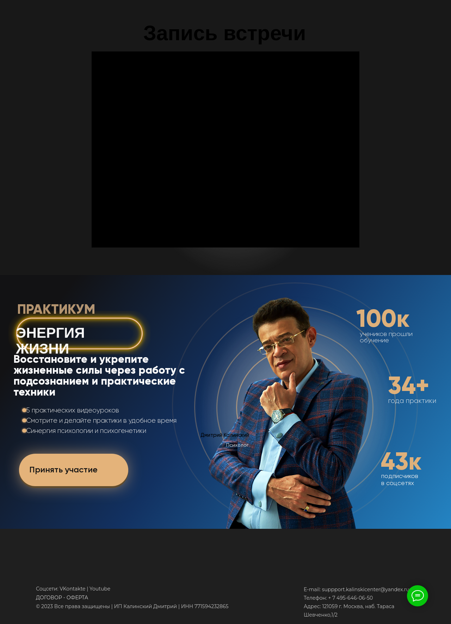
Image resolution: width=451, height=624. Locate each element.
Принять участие (63, 469)
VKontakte (72, 589)
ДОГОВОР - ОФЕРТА (62, 597)
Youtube (99, 589)
